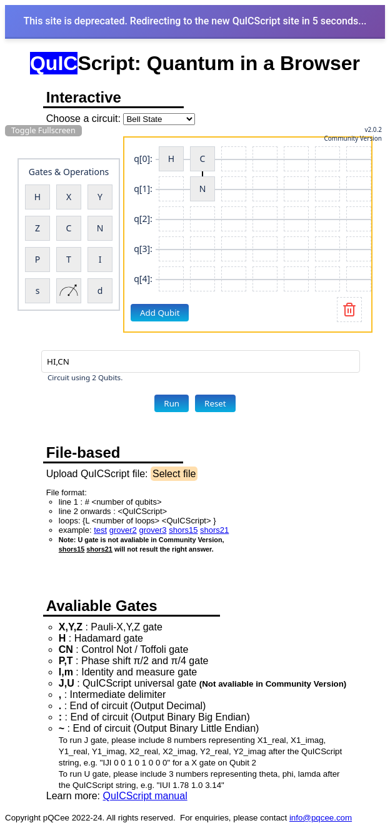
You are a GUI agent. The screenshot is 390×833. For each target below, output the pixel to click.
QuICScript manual (145, 795)
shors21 (214, 530)
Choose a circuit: (83, 118)
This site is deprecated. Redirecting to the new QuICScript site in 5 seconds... (194, 21)
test (100, 530)
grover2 (123, 530)
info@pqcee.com (320, 817)
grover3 (152, 530)
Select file (174, 473)
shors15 (183, 530)
